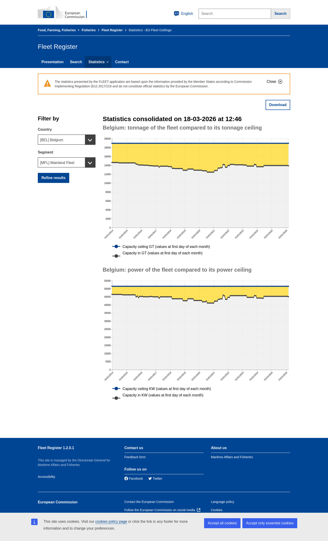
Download (278, 105)
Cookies (217, 510)
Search (76, 62)
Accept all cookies (222, 523)
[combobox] (66, 139)
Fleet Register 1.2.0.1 (56, 448)
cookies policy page (111, 521)
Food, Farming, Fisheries (57, 30)
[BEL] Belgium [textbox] (51, 140)
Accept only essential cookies (270, 523)
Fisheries (88, 30)
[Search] (280, 14)
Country (45, 129)
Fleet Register (112, 30)
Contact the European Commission (149, 502)
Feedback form (135, 457)
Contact (122, 62)
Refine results (53, 178)
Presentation (52, 62)
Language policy (222, 502)
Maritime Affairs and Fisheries (232, 457)
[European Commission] (65, 12)
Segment (45, 152)
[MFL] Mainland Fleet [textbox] (57, 163)
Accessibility (46, 477)
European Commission (57, 502)
